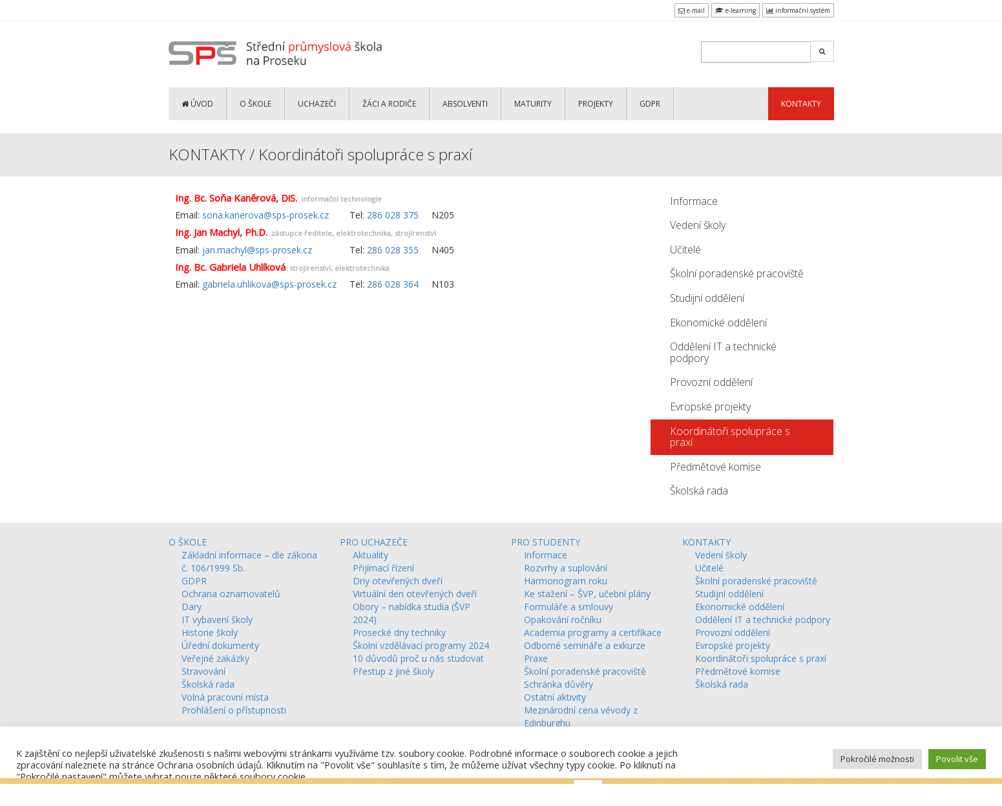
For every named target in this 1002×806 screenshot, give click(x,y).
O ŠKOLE (255, 103)
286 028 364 (393, 284)
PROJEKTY (595, 103)
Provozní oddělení (711, 382)
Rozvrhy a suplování (565, 568)
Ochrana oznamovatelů (231, 594)
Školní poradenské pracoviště (737, 273)
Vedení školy (697, 225)
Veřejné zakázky (215, 658)
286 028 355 (393, 250)
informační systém (798, 10)
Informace (694, 201)
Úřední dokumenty (220, 645)
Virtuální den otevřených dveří (415, 594)
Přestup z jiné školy (393, 671)
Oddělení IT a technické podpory (723, 352)
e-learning (735, 10)
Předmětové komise (715, 467)
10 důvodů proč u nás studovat (418, 658)
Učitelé (685, 249)
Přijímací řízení (383, 568)
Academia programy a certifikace (593, 632)
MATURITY (533, 103)
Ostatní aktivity (555, 697)
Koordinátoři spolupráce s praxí (730, 437)
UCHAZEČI (317, 103)
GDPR (650, 103)
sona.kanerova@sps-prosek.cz (265, 215)
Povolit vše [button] (957, 759)
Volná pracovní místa (225, 697)
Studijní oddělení (707, 298)
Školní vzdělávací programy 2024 (421, 645)
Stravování (203, 671)
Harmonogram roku (565, 581)
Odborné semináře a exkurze (584, 645)
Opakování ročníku (562, 619)
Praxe (536, 658)
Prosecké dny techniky (399, 632)
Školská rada (699, 490)
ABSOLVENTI (465, 103)
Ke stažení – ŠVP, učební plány (587, 594)
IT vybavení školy (217, 619)
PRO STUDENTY (545, 542)
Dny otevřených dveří (398, 581)
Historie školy (210, 632)
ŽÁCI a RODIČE (389, 103)
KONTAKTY (801, 103)
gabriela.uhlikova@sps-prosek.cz (269, 284)
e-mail (691, 10)
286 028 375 (393, 215)
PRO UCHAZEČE (374, 542)
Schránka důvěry (558, 684)
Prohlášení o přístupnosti (234, 710)
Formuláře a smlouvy (568, 606)
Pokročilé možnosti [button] (877, 759)
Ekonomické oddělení (718, 322)
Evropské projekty (710, 406)
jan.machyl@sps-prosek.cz (257, 250)
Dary (192, 606)
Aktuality (370, 555)
